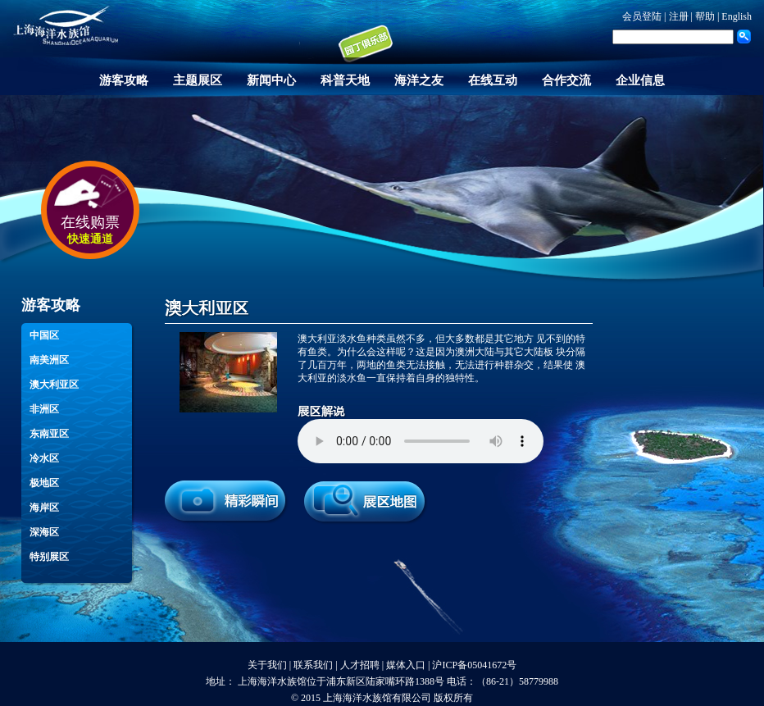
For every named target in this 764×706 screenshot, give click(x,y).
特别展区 (49, 557)
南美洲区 (49, 360)
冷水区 (44, 458)
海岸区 (44, 507)
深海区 (44, 532)
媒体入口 (405, 665)
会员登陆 (642, 16)
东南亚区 (49, 434)
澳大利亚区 (54, 384)
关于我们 (267, 665)
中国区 (44, 335)
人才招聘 (360, 665)
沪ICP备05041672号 (474, 665)
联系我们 (313, 665)
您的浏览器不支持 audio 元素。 (420, 441)
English (736, 16)
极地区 (44, 483)
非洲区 (44, 409)
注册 (679, 16)
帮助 (705, 16)
